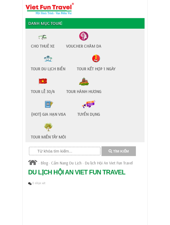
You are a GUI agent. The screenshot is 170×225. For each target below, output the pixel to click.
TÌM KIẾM (119, 151)
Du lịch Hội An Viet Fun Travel (109, 163)
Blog (44, 163)
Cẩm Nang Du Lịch (66, 163)
